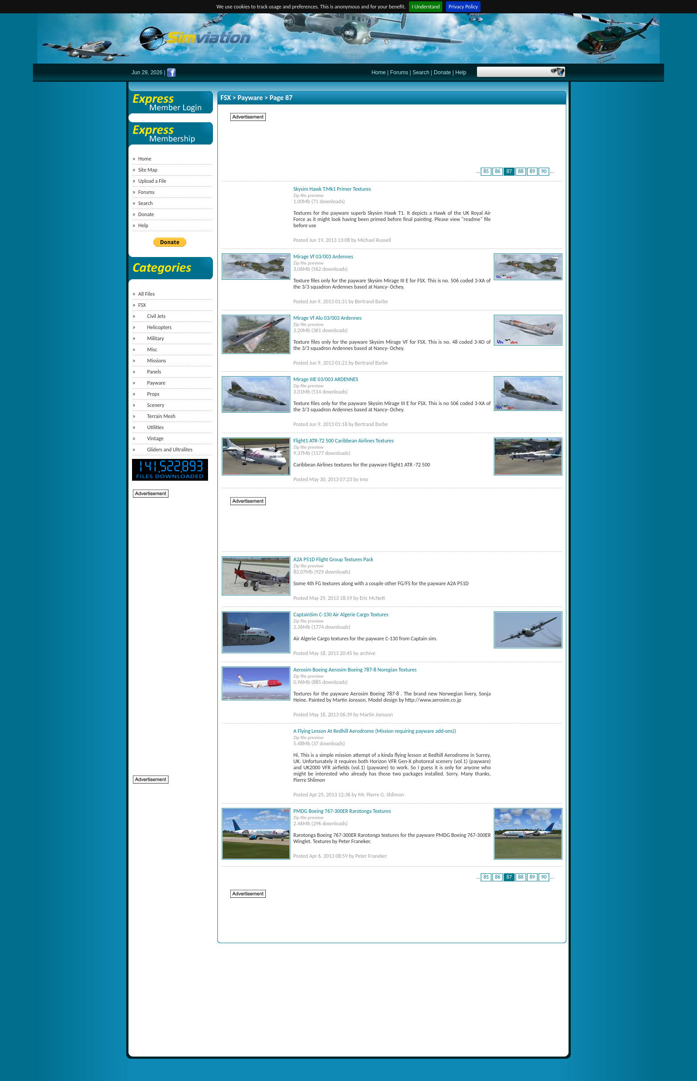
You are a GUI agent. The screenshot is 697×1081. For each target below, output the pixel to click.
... (478, 171)
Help (460, 72)
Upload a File (152, 181)
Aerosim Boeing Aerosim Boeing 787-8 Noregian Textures (355, 670)
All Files (146, 294)
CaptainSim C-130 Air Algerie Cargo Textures (341, 614)
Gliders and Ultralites (169, 449)
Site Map (147, 170)
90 (544, 171)
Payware (156, 383)
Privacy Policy (463, 7)
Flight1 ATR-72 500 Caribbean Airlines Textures (343, 441)
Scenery (155, 405)
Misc (152, 349)
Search (421, 72)
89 (532, 171)
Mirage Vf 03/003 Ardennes (323, 256)
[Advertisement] (168, 631)
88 (521, 171)
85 (486, 171)
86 (498, 171)
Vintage (155, 438)
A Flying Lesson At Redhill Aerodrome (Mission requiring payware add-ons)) (374, 731)
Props (153, 394)
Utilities (155, 427)
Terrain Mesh (161, 416)
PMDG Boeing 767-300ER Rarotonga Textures (342, 811)
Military (155, 338)
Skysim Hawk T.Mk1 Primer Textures (332, 189)
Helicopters (159, 327)
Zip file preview (308, 195)
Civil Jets (156, 316)
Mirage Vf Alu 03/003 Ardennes (327, 318)
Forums (399, 72)
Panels (154, 372)
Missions (156, 361)
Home (379, 72)
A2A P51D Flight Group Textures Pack (333, 559)
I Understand (426, 7)
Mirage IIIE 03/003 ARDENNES (325, 379)
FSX (142, 305)
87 (509, 171)
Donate (442, 72)
